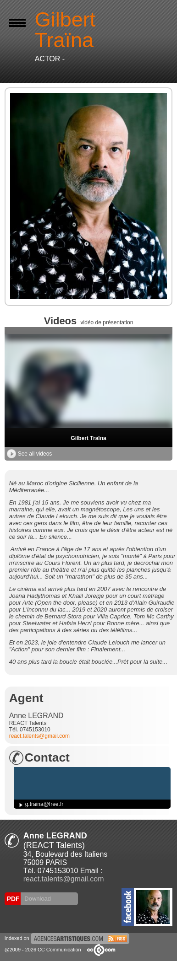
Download (37, 898)
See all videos (29, 453)
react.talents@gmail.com (39, 736)
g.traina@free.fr (44, 804)
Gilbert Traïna (88, 438)
